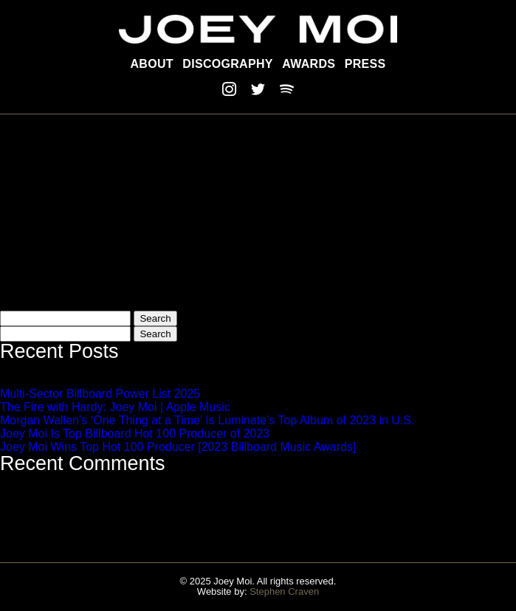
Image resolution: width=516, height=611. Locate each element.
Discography (227, 64)
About (152, 64)
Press (365, 64)
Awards (308, 64)
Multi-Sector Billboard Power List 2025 (100, 393)
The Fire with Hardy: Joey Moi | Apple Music (115, 407)
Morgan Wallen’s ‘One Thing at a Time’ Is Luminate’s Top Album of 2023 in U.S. (207, 420)
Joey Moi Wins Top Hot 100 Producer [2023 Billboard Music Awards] (178, 447)
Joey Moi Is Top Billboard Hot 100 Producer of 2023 (134, 433)
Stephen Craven (284, 591)
